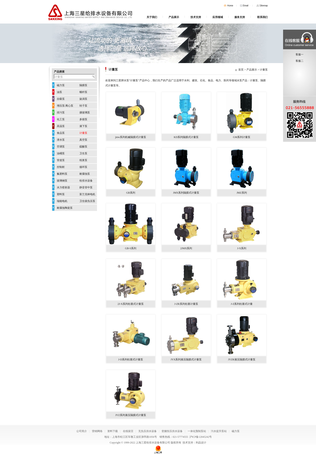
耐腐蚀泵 (84, 173)
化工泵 (61, 119)
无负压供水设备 (147, 431)
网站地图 (262, 5)
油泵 (59, 92)
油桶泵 (61, 153)
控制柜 (61, 167)
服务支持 (239, 17)
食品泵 (61, 132)
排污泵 (61, 112)
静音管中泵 (86, 187)
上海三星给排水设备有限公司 (153, 442)
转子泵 (83, 105)
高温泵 (61, 126)
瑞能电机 (62, 201)
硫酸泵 (83, 146)
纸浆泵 (83, 160)
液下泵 (83, 126)
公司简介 (81, 431)
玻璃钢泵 (62, 180)
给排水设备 (86, 180)
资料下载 (112, 431)
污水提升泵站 (219, 431)
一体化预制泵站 (197, 431)
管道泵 (61, 160)
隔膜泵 (83, 85)
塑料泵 (61, 194)
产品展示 (174, 17)
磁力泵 (61, 85)
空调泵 (61, 146)
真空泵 (83, 139)
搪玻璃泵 (84, 112)
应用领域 (217, 17)
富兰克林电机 (87, 194)
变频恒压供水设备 (172, 431)
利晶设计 (201, 442)
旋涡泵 (83, 98)
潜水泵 (61, 139)
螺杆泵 (83, 92)
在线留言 (128, 431)
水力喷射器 (63, 187)
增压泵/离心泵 (65, 105)
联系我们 (262, 17)
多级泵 (83, 119)
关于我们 (152, 17)
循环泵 (83, 167)
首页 (228, 5)
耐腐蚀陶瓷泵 (65, 207)
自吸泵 (61, 98)
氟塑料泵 (62, 173)
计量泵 (264, 69)
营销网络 (97, 431)
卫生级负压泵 (87, 201)
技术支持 (195, 17)
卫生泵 (83, 153)
